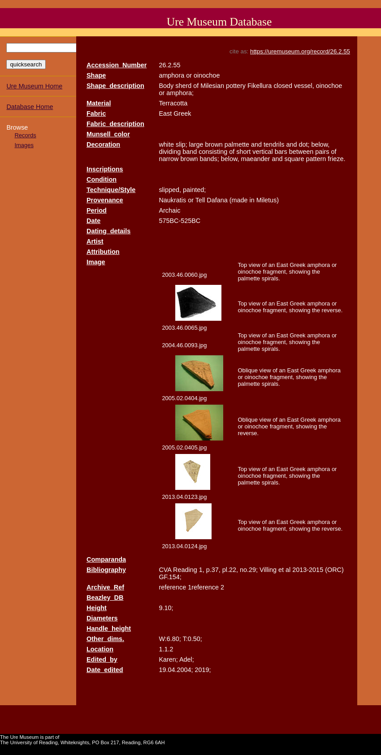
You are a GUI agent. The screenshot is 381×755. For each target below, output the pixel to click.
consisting (213, 151)
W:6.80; (170, 638)
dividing (170, 151)
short (243, 151)
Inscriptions (105, 169)
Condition (102, 179)
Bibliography (106, 569)
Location (100, 649)
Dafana (217, 200)
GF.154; (170, 576)
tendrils (274, 144)
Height (97, 607)
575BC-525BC (179, 220)
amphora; (180, 92)
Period (97, 210)
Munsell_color (108, 134)
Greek (182, 113)
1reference (203, 587)
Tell (200, 200)
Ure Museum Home (34, 86)
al (288, 569)
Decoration (103, 144)
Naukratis (172, 200)
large (196, 144)
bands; (209, 158)
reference (172, 587)
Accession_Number (117, 65)
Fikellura (259, 85)
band (189, 151)
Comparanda (106, 559)
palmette (237, 144)
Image (96, 262)
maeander (255, 158)
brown (214, 144)
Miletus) (267, 200)
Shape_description (115, 85)
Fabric (96, 113)
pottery (236, 85)
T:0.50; (192, 638)
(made (238, 200)
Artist (95, 241)
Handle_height (109, 628)
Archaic (169, 210)
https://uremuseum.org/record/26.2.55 (300, 51)
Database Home (29, 106)
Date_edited (105, 669)
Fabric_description (115, 123)
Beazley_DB (105, 597)
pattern (316, 158)
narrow (168, 158)
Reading (185, 569)
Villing (268, 569)
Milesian (212, 85)
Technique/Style (111, 189)
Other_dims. (105, 638)
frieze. (336, 158)
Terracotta (173, 103)
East (165, 113)
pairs (322, 151)
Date (93, 220)
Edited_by (102, 659)
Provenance (105, 200)
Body (166, 85)
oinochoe (207, 75)
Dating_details (108, 231)
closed (282, 85)
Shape (96, 75)
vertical (262, 151)
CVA (165, 569)
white (166, 144)
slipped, (170, 189)
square (294, 158)
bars (281, 151)
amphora (171, 75)
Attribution (103, 251)
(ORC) (334, 569)
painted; (194, 189)
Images (23, 145)
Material (99, 103)
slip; (181, 144)
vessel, (304, 85)
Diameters (102, 618)
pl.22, (230, 569)
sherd (183, 85)
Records (25, 135)
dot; (304, 144)
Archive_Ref (105, 587)
